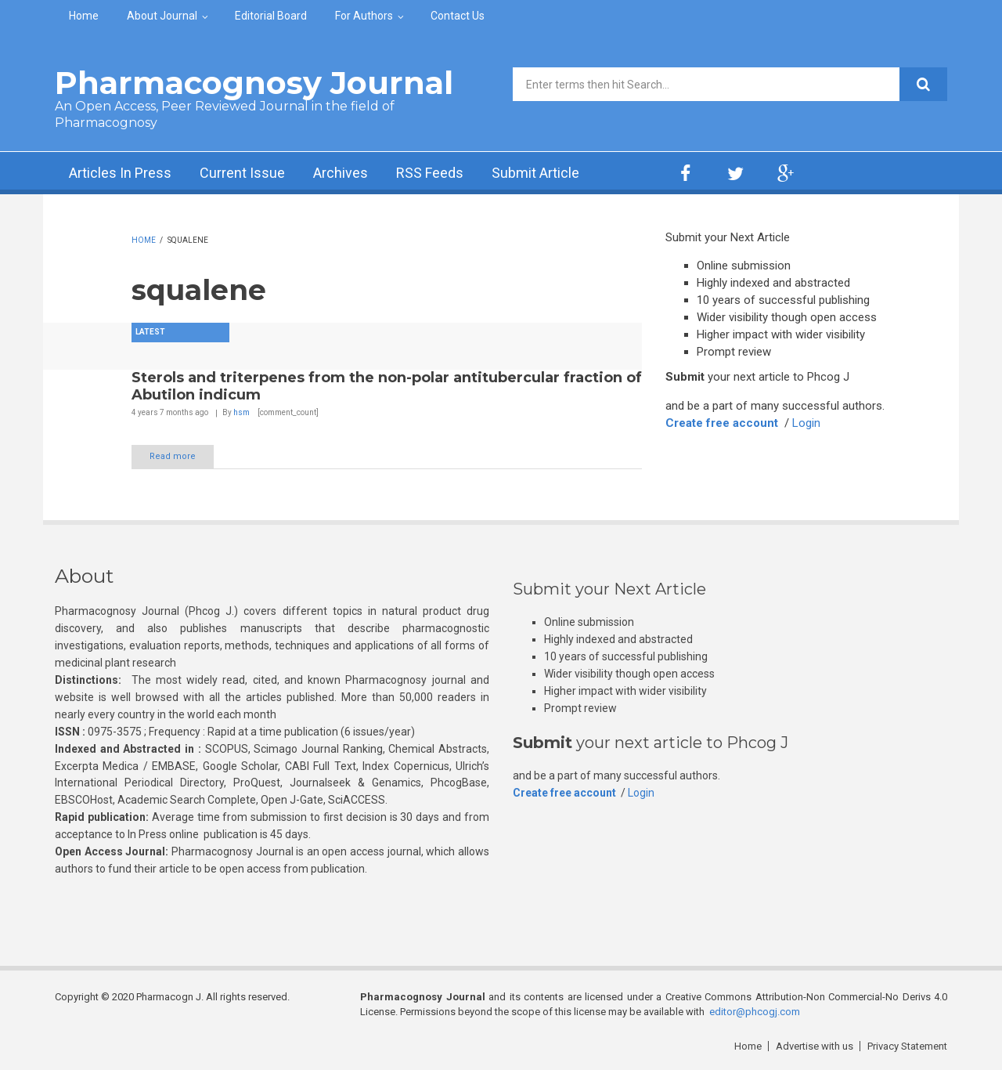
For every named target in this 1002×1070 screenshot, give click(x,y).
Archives (340, 172)
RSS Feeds (429, 172)
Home (84, 15)
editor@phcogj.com (754, 1012)
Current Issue (242, 172)
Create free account (721, 423)
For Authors (364, 15)
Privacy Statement (907, 1046)
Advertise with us (814, 1046)
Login (806, 423)
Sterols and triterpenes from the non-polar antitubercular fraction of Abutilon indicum (387, 386)
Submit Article (535, 172)
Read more (173, 456)
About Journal (162, 15)
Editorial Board (271, 15)
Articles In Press (120, 172)
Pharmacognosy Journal (254, 82)
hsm (241, 412)
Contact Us (458, 15)
